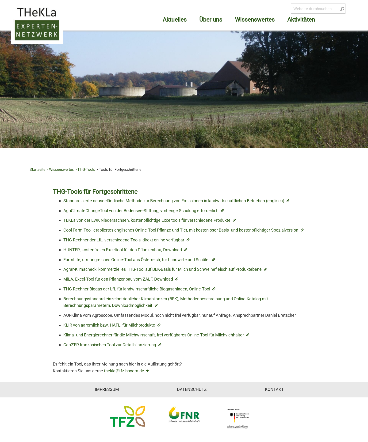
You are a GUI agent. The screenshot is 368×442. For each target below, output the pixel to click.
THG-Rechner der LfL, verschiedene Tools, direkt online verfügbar (123, 239)
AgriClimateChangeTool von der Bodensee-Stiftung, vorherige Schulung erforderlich (140, 210)
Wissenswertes (255, 19)
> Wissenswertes (60, 169)
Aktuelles (175, 19)
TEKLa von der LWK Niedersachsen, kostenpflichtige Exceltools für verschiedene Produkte (146, 220)
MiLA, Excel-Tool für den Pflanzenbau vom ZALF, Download (118, 279)
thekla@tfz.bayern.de (124, 370)
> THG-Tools (85, 169)
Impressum (107, 389)
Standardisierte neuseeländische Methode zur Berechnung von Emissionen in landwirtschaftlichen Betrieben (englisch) (173, 200)
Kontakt (274, 389)
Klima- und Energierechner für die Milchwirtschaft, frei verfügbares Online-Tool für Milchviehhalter (153, 334)
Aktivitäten (301, 19)
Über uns (210, 19)
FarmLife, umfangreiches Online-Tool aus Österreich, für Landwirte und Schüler (136, 259)
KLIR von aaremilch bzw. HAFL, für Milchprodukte (109, 325)
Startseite (37, 169)
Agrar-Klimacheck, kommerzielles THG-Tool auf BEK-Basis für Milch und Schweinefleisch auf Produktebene (162, 269)
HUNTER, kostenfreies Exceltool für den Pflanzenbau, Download (122, 249)
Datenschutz (192, 389)
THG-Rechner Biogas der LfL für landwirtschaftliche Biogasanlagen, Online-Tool (136, 288)
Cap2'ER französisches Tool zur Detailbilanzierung (109, 344)
